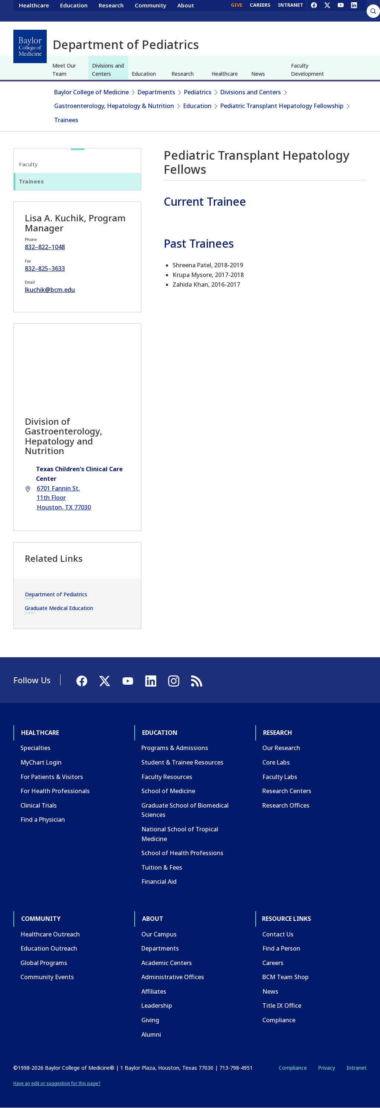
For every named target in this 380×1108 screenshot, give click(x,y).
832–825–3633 (45, 268)
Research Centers (286, 791)
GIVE (236, 10)
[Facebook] (314, 10)
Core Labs (276, 762)
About (185, 10)
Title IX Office (281, 1005)
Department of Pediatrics (56, 594)
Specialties (35, 748)
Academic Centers (166, 963)
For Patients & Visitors (51, 777)
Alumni (151, 1034)
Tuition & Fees (161, 867)
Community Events (47, 977)
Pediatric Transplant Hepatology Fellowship (282, 106)
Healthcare (34, 10)
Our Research (281, 748)
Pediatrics (198, 92)
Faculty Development (307, 69)
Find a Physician (42, 819)
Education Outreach (48, 948)
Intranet (356, 1067)
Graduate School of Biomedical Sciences (185, 810)
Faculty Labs (279, 777)
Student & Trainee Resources (182, 762)
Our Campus (159, 934)
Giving (150, 1020)
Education (74, 10)
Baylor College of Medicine (91, 92)
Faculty (28, 164)
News (258, 73)
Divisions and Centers (108, 69)
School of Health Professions (182, 853)
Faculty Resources (166, 777)
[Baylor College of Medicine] (30, 46)
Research (111, 10)
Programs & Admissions (174, 748)
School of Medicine (168, 791)
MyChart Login (41, 762)
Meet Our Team (64, 69)
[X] (327, 10)
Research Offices (285, 805)
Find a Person (281, 948)
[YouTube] (341, 10)
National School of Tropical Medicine (179, 834)
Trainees (66, 120)
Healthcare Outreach (50, 934)
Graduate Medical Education (59, 608)
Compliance (278, 1020)
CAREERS (260, 10)
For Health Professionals (55, 791)
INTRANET (290, 10)
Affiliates (153, 991)
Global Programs (43, 963)
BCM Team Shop (285, 977)
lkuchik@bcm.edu (50, 290)
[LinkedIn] (354, 10)
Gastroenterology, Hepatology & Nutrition (114, 106)
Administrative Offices (172, 977)
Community (150, 10)
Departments (156, 92)
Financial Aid (159, 881)
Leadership (156, 1005)
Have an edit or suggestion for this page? (57, 1083)
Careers (273, 963)
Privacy (326, 1067)
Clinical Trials (38, 805)
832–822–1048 (45, 247)
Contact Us (278, 934)
